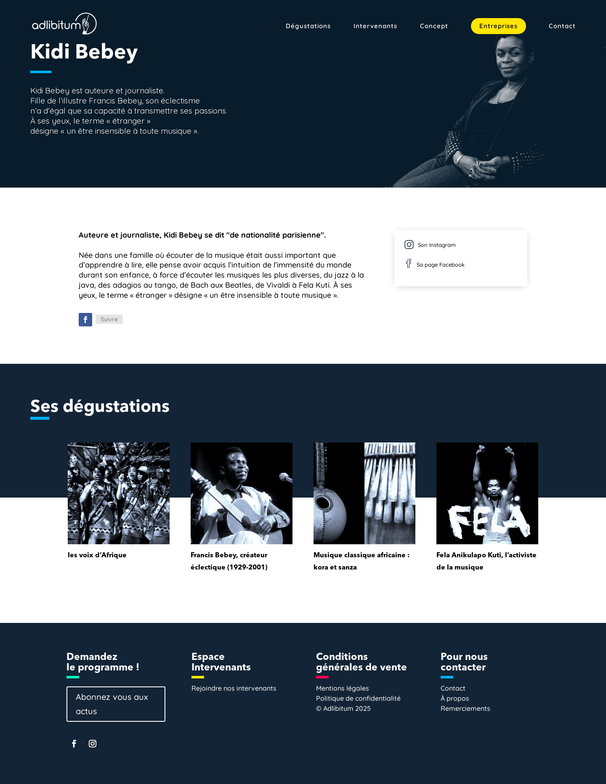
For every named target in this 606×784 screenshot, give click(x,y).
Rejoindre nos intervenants (233, 688)
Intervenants (375, 26)
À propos (455, 698)
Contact (562, 26)
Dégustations (308, 26)
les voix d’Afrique (97, 555)
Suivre (109, 319)
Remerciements (465, 708)
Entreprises (498, 26)
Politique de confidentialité (358, 698)
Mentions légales (342, 688)
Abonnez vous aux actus (112, 703)
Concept (434, 26)
